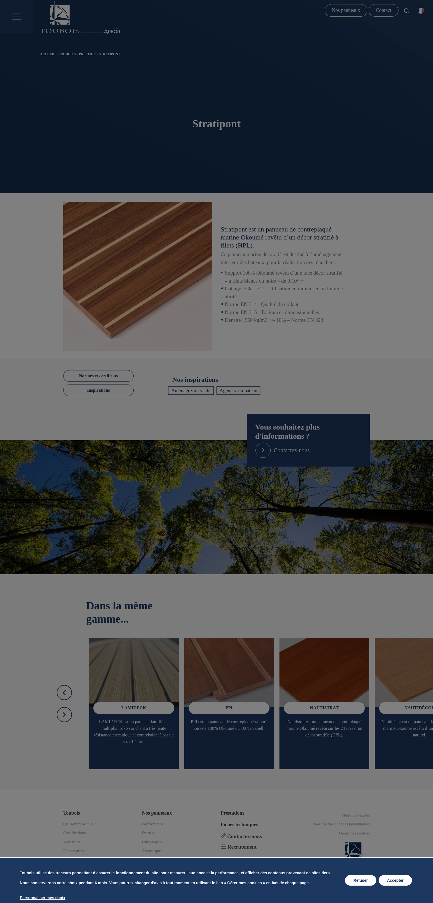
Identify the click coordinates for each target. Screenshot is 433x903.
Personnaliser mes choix (42, 898)
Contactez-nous (241, 836)
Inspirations (98, 390)
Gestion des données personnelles (342, 824)
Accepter (395, 880)
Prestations (232, 813)
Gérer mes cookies (354, 833)
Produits (67, 54)
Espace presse (74, 851)
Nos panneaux (346, 10)
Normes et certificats (98, 375)
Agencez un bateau (238, 390)
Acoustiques (152, 851)
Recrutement (239, 847)
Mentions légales (356, 815)
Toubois (71, 813)
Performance (152, 824)
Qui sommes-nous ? (79, 824)
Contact (383, 10)
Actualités (71, 842)
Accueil (47, 54)
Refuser (360, 880)
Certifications (74, 833)
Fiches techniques (239, 824)
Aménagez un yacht (191, 390)
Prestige (87, 54)
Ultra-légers (152, 842)
